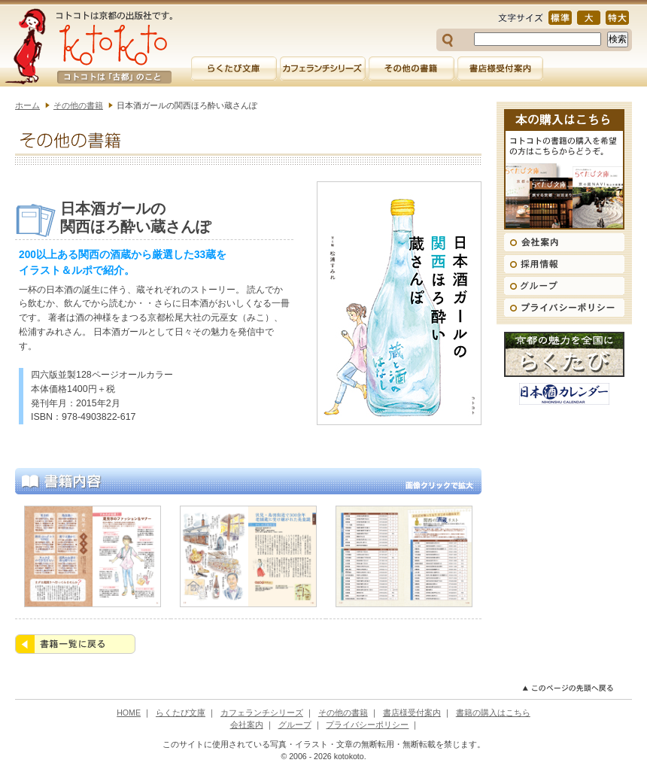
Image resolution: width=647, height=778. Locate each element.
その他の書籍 (78, 105)
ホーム (27, 105)
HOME (129, 712)
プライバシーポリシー (367, 724)
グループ (294, 724)
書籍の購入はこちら (493, 712)
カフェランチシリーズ (261, 712)
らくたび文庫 (180, 712)
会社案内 (246, 724)
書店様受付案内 (412, 712)
